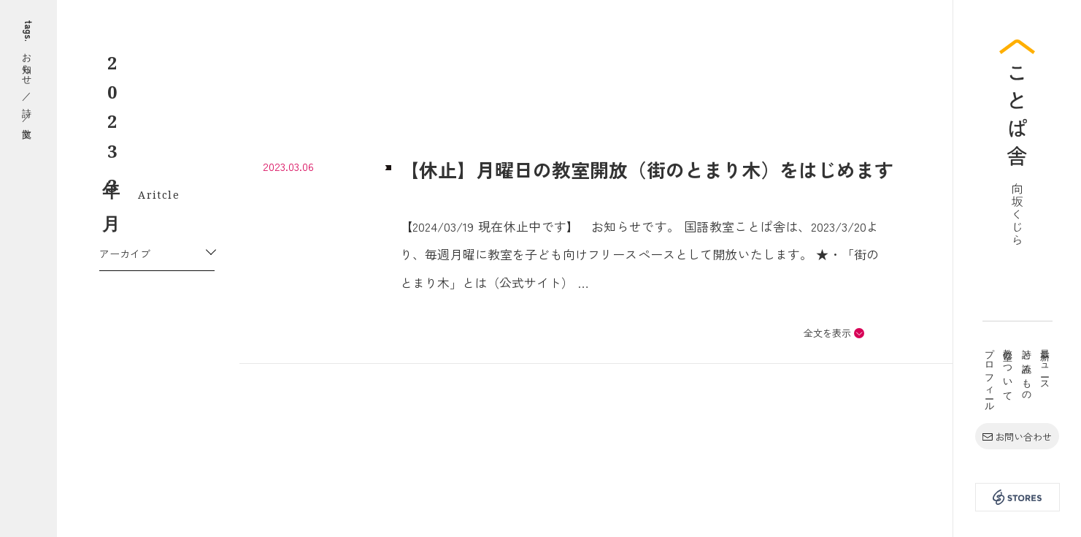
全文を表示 (827, 333)
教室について (1008, 369)
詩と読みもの (1027, 369)
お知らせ (28, 63)
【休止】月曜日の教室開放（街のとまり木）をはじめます (646, 169)
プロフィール (989, 375)
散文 (28, 132)
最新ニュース (1046, 364)
